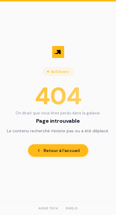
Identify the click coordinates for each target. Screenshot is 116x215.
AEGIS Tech (48, 208)
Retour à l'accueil (58, 150)
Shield (72, 208)
